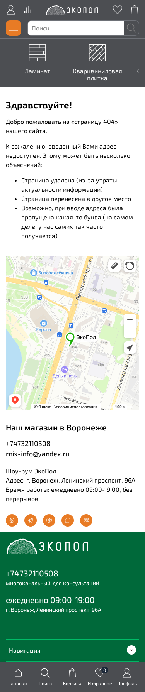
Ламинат (37, 70)
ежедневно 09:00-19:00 (50, 599)
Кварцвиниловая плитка (97, 74)
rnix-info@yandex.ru (37, 453)
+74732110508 (28, 443)
